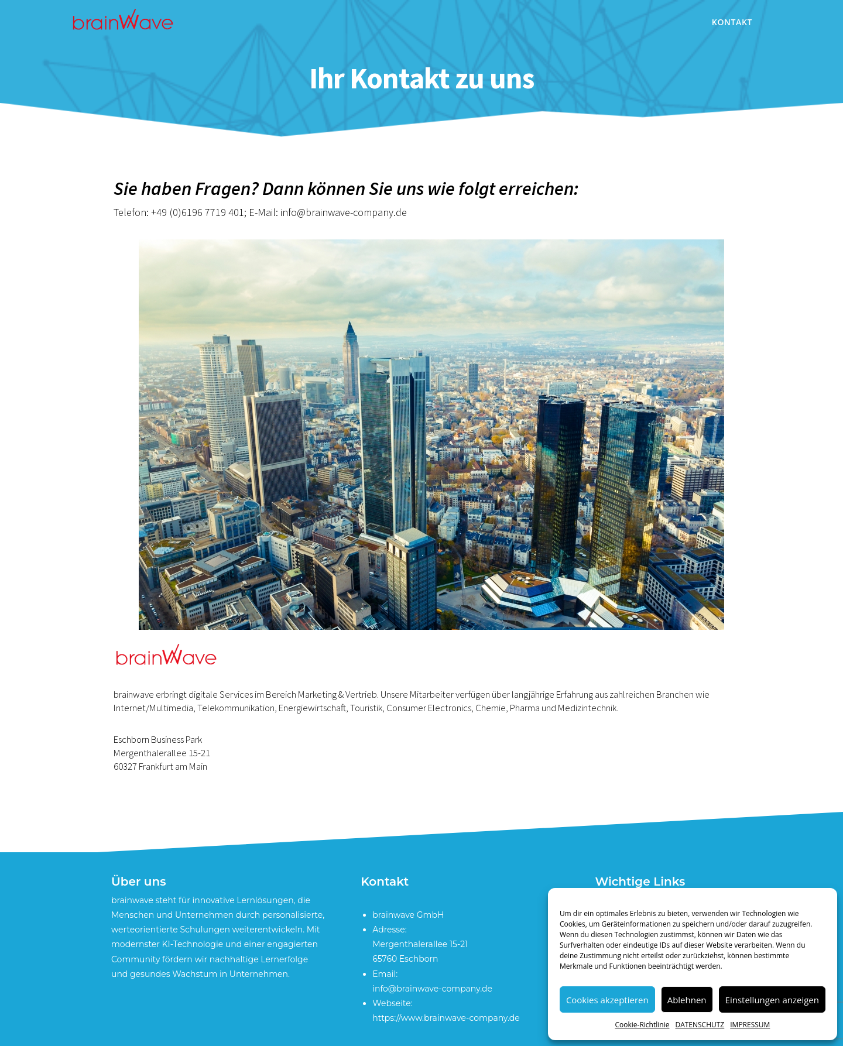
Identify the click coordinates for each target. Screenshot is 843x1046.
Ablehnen (687, 1000)
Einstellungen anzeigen (772, 1000)
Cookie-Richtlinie (642, 1025)
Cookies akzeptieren (607, 1000)
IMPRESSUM (750, 1025)
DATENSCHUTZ (699, 1025)
